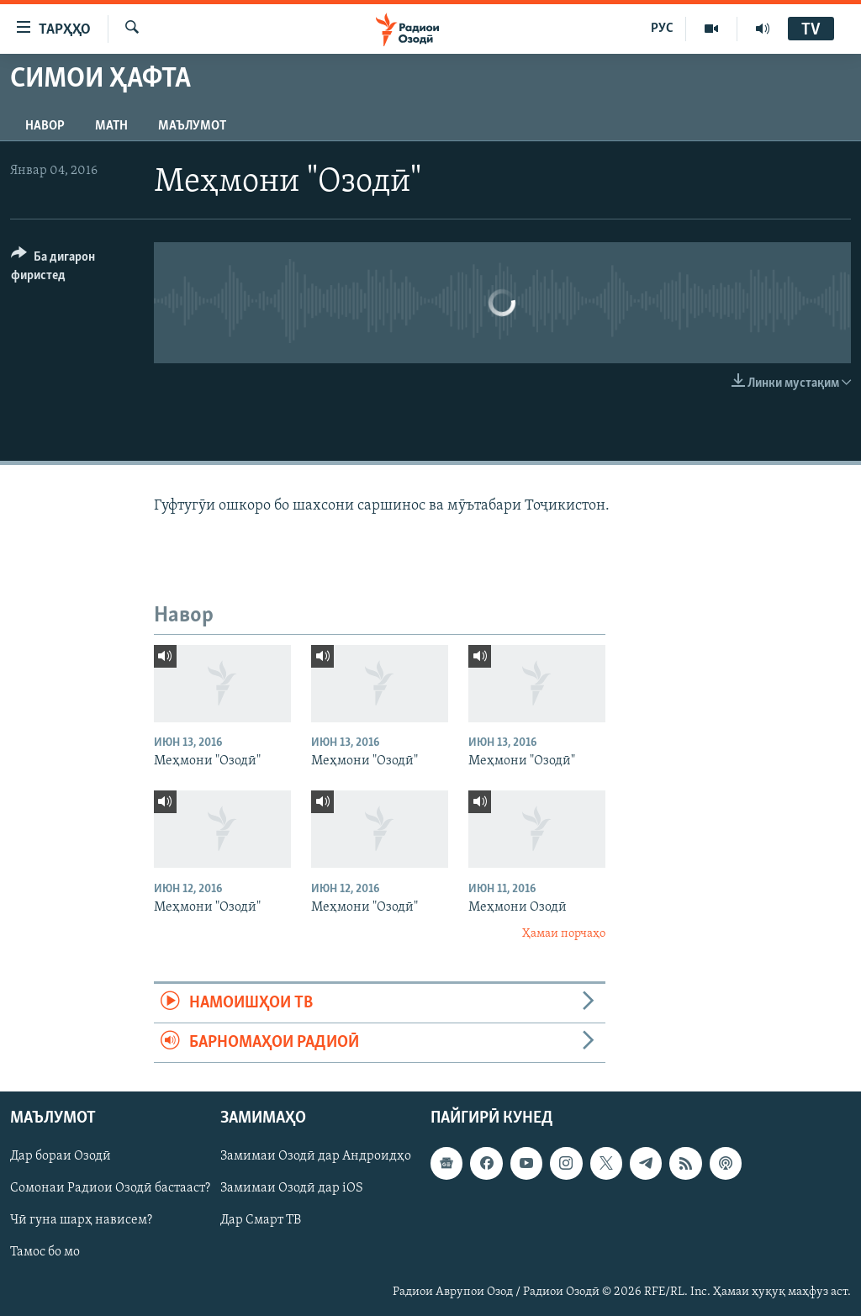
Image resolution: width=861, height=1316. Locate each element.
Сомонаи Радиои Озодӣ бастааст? (110, 1189)
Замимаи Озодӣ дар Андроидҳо (315, 1157)
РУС (662, 28)
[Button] (72, 268)
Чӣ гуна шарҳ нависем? (81, 1221)
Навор (45, 126)
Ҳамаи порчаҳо (563, 934)
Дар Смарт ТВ (260, 1221)
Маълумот (192, 126)
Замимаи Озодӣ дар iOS (291, 1189)
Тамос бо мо (45, 1253)
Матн (111, 126)
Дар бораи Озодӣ (60, 1157)
